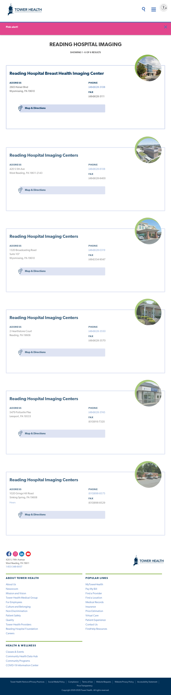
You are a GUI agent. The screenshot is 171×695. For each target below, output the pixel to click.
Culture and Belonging (18, 607)
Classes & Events (15, 652)
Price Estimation (94, 611)
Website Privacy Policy (124, 682)
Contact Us (92, 624)
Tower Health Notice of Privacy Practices (27, 682)
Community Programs (18, 661)
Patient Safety (13, 615)
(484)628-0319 (97, 249)
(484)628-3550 (97, 330)
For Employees (14, 602)
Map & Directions (33, 108)
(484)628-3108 (97, 87)
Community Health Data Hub (22, 656)
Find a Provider (94, 593)
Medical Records (95, 602)
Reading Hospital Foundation (22, 629)
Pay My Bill (91, 589)
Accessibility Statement (147, 682)
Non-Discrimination (16, 611)
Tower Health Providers (18, 624)
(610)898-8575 (97, 492)
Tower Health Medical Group (22, 598)
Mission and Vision (16, 593)
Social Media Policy (56, 682)
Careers (10, 633)
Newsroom (12, 589)
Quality (10, 620)
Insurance (91, 607)
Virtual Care (92, 615)
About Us (11, 584)
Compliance (73, 682)
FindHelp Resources (96, 629)
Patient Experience (96, 620)
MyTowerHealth (94, 584)
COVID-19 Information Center (22, 665)
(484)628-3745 (97, 411)
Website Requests (103, 682)
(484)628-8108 (97, 168)
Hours (13, 502)
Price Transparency (85, 686)
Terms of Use (87, 682)
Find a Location (94, 598)
